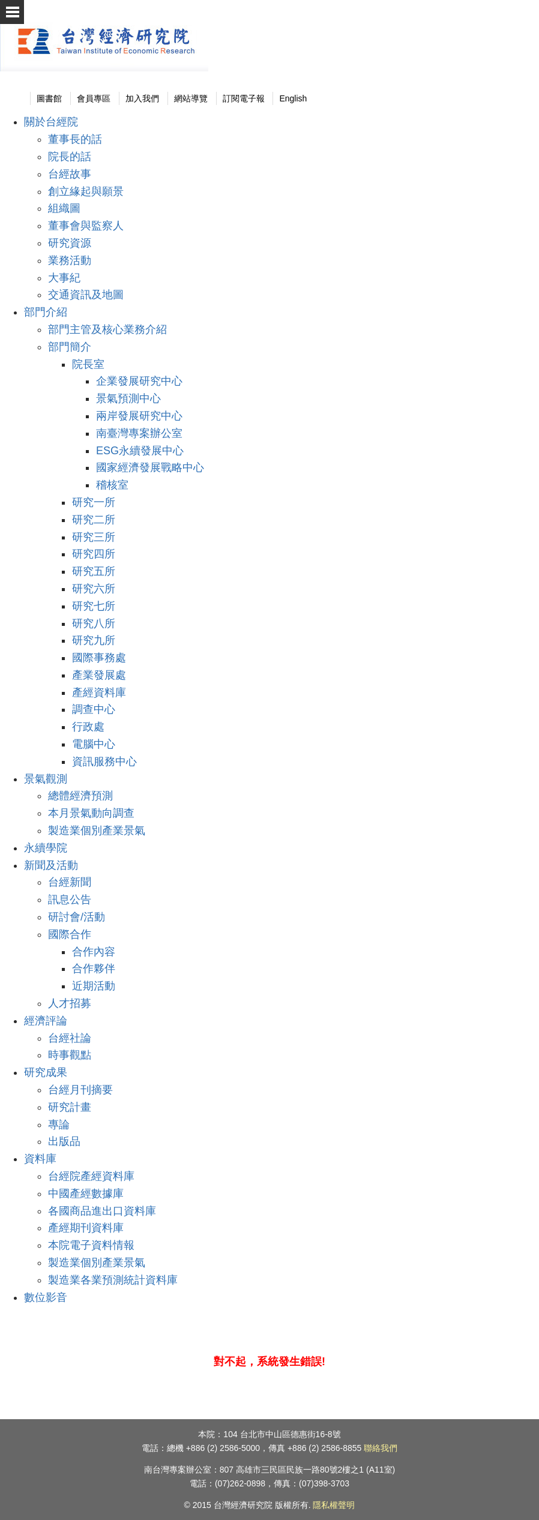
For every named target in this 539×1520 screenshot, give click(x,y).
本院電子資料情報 (91, 1245)
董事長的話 (75, 139)
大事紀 (64, 278)
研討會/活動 (76, 917)
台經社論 (69, 1038)
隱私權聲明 (334, 1505)
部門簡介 (69, 347)
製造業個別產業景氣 (96, 831)
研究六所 (93, 589)
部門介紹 (45, 312)
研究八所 (93, 623)
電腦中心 (93, 744)
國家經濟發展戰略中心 (150, 467)
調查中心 (93, 709)
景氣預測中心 (128, 398)
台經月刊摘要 (80, 1090)
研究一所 (93, 502)
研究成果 (45, 1072)
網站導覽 (191, 98)
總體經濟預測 (80, 796)
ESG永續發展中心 (140, 451)
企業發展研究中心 (139, 381)
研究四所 (93, 554)
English (293, 98)
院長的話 (69, 157)
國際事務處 (99, 658)
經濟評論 (45, 1021)
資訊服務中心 (104, 761)
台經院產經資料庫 (91, 1176)
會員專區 (93, 98)
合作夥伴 (93, 969)
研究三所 (93, 537)
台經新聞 (69, 882)
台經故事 (69, 174)
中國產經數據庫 (86, 1194)
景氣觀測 (45, 779)
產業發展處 (99, 675)
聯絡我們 (380, 1448)
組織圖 (64, 208)
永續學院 (45, 848)
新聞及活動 (51, 865)
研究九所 (93, 640)
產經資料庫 (99, 692)
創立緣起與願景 (86, 191)
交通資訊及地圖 (86, 295)
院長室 (88, 364)
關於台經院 (51, 122)
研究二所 (93, 520)
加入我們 (142, 98)
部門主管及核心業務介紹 (107, 329)
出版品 (64, 1141)
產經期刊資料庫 (86, 1228)
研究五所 (93, 571)
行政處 (88, 727)
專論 (59, 1125)
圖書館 (49, 98)
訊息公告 (69, 900)
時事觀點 (69, 1055)
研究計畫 (69, 1107)
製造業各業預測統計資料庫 (113, 1280)
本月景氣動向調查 (91, 813)
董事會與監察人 (86, 226)
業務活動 (69, 260)
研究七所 (93, 606)
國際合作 (69, 934)
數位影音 (45, 1297)
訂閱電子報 (244, 98)
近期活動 (93, 986)
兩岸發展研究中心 (139, 416)
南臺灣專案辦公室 (139, 433)
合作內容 (93, 952)
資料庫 (40, 1159)
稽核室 (112, 485)
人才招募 (69, 1003)
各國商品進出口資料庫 (102, 1211)
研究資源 (69, 243)
